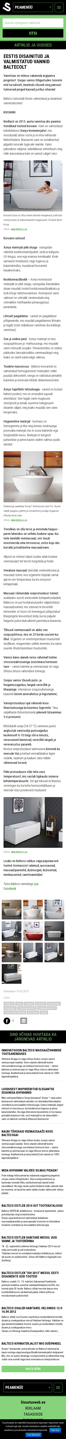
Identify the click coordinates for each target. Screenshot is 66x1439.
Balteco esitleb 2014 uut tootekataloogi (32, 1205)
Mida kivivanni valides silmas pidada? (30, 1170)
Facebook (10, 888)
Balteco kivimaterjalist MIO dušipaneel (31, 1343)
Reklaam (33, 1408)
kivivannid (53, 1003)
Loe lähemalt (33, 1435)
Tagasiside (33, 1414)
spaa (44, 1012)
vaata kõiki (33, 1368)
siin (36, 884)
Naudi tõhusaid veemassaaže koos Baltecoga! (27, 1133)
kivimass (33, 1012)
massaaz (10, 1008)
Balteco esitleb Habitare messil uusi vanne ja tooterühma (29, 1239)
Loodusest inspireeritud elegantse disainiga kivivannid (28, 1090)
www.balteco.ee (19, 229)
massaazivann (27, 1008)
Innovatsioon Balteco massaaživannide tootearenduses (31, 1052)
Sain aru (55, 1430)
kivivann (40, 1003)
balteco (9, 1003)
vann (19, 1003)
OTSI (33, 33)
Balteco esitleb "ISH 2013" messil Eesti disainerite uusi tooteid (30, 1274)
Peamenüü (33, 7)
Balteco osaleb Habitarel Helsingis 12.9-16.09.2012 (32, 1309)
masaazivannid (46, 1008)
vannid (29, 1003)
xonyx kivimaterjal (15, 1012)
